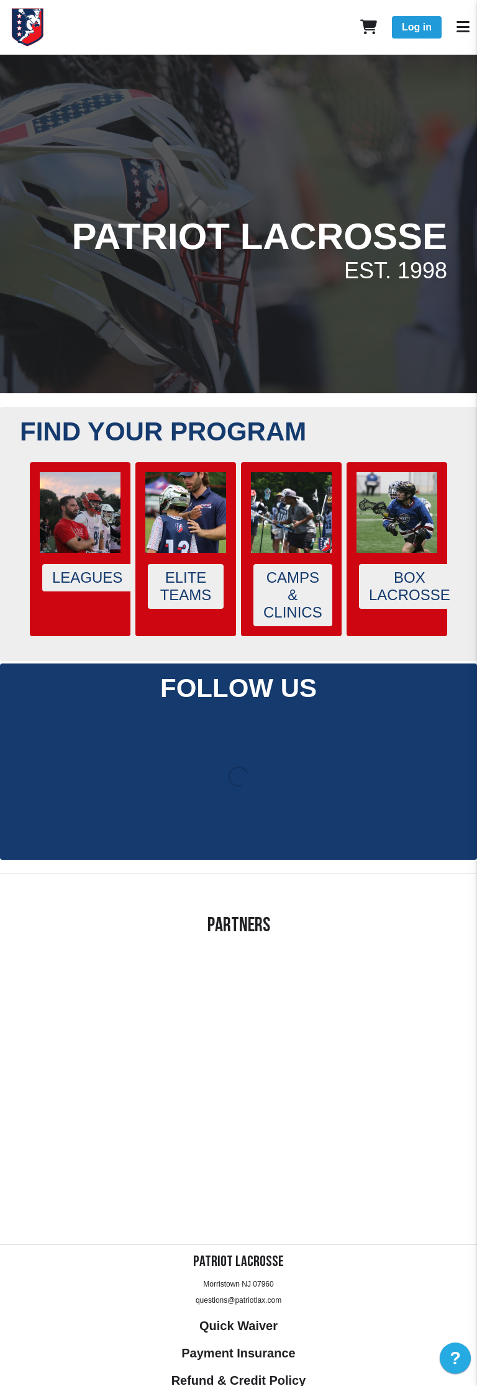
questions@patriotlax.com (238, 1300)
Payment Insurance (238, 1353)
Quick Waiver (238, 1326)
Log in (417, 27)
